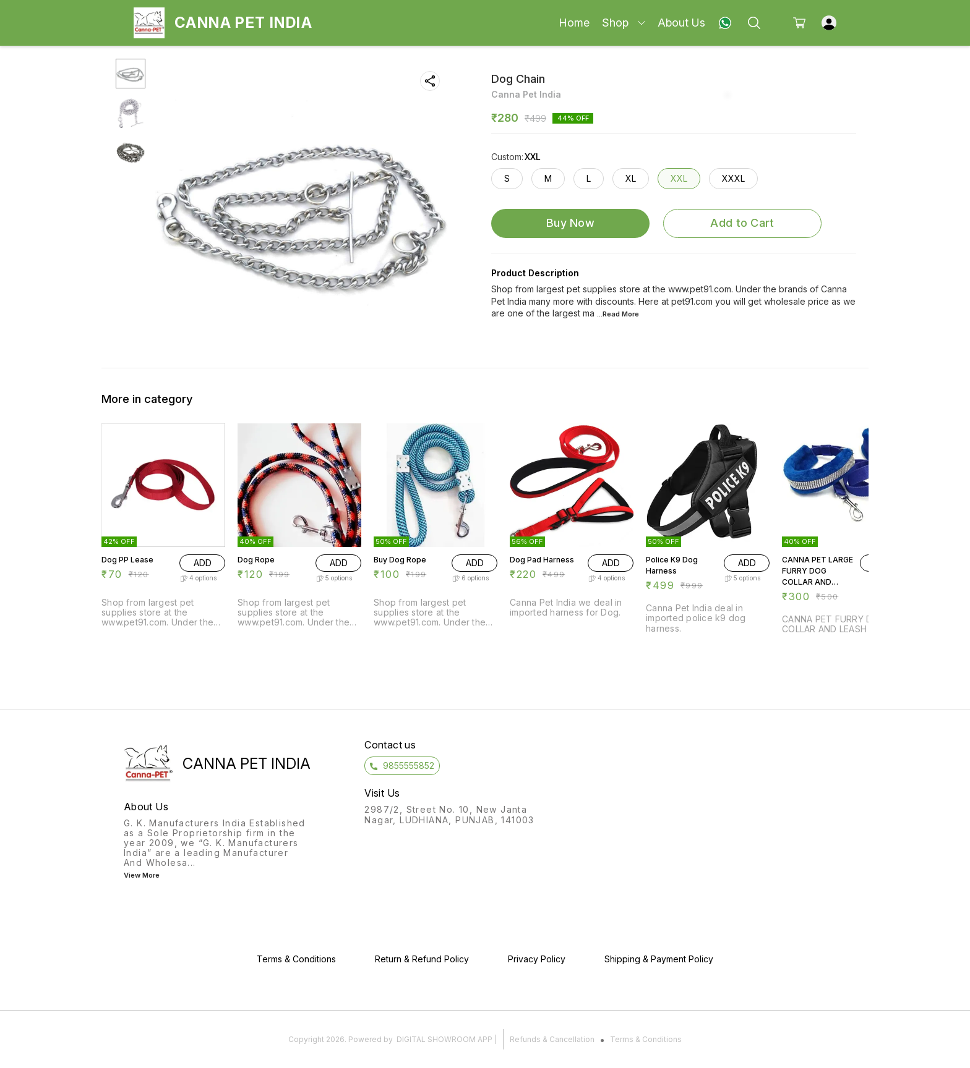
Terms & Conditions (646, 1039)
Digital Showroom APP (444, 1039)
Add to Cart (742, 222)
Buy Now (570, 222)
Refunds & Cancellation (552, 1039)
